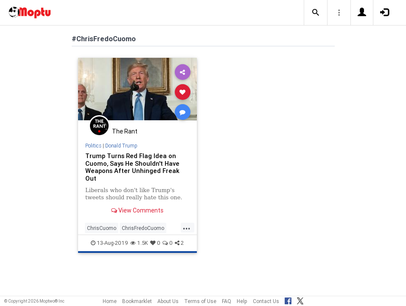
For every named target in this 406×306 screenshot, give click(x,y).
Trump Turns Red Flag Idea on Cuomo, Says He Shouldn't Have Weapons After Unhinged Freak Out (132, 167)
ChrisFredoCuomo (143, 228)
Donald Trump (121, 145)
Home (110, 301)
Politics (93, 145)
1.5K (139, 242)
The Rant (124, 131)
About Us (168, 301)
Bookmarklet (137, 301)
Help (242, 301)
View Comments (137, 210)
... (186, 227)
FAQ (226, 301)
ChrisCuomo (101, 228)
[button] (315, 13)
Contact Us (266, 301)
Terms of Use (200, 301)
